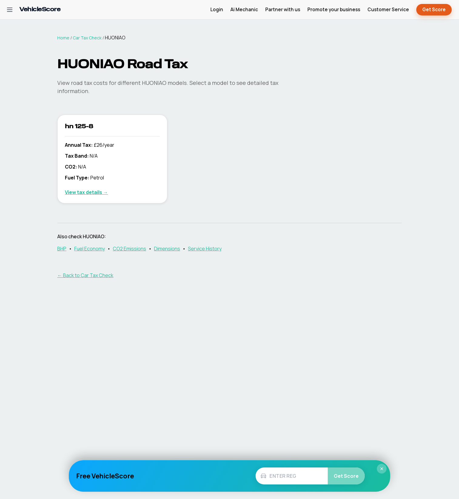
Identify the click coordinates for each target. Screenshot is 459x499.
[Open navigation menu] (10, 10)
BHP (61, 248)
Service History (205, 248)
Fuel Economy (89, 248)
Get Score (434, 10)
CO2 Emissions (129, 248)
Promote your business (333, 9)
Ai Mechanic (244, 9)
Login (216, 9)
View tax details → (86, 192)
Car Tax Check (87, 38)
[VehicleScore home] (39, 10)
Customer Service (388, 9)
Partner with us (282, 9)
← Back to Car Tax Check (85, 275)
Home (63, 38)
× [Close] (382, 468)
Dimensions (167, 248)
